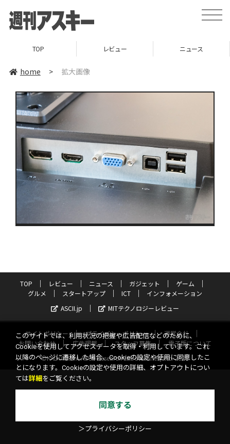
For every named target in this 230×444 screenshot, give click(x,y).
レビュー (115, 48)
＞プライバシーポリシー (115, 429)
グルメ (37, 293)
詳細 (35, 378)
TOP (38, 48)
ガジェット (144, 283)
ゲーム (185, 283)
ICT (126, 293)
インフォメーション (174, 293)
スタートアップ (83, 293)
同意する (115, 405)
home (25, 71)
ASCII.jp (66, 308)
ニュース (191, 48)
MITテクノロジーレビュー (138, 308)
